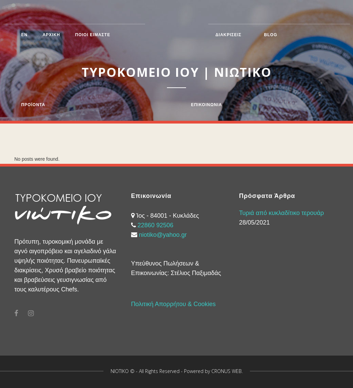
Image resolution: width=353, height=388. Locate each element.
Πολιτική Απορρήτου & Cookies (173, 304)
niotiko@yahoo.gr (163, 234)
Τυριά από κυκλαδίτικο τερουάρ (281, 213)
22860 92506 (155, 225)
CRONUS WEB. (227, 371)
